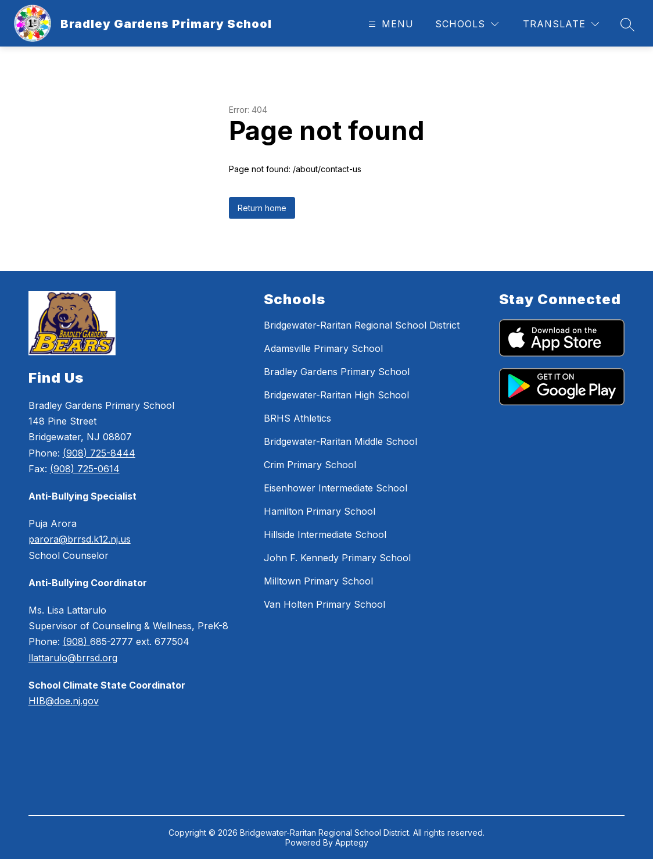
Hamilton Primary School (319, 511)
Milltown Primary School (318, 581)
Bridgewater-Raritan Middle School (340, 441)
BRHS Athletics (297, 418)
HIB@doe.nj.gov (63, 701)
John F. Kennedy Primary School (337, 558)
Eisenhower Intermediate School (335, 488)
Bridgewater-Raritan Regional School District (362, 325)
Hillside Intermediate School (325, 534)
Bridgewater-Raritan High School (336, 395)
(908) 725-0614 (85, 469)
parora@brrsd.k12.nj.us (79, 539)
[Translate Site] (561, 24)
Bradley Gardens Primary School (337, 371)
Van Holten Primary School (324, 604)
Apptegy (351, 842)
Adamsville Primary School (323, 348)
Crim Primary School (310, 465)
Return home (262, 208)
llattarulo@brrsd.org (72, 658)
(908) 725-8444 (99, 453)
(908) (76, 641)
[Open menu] (389, 24)
